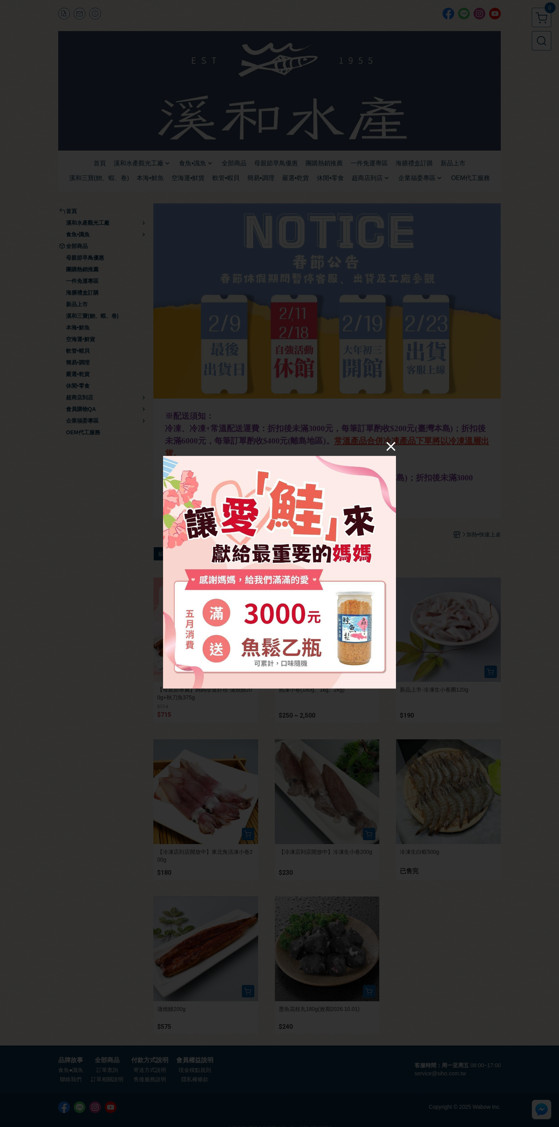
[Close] (391, 446)
